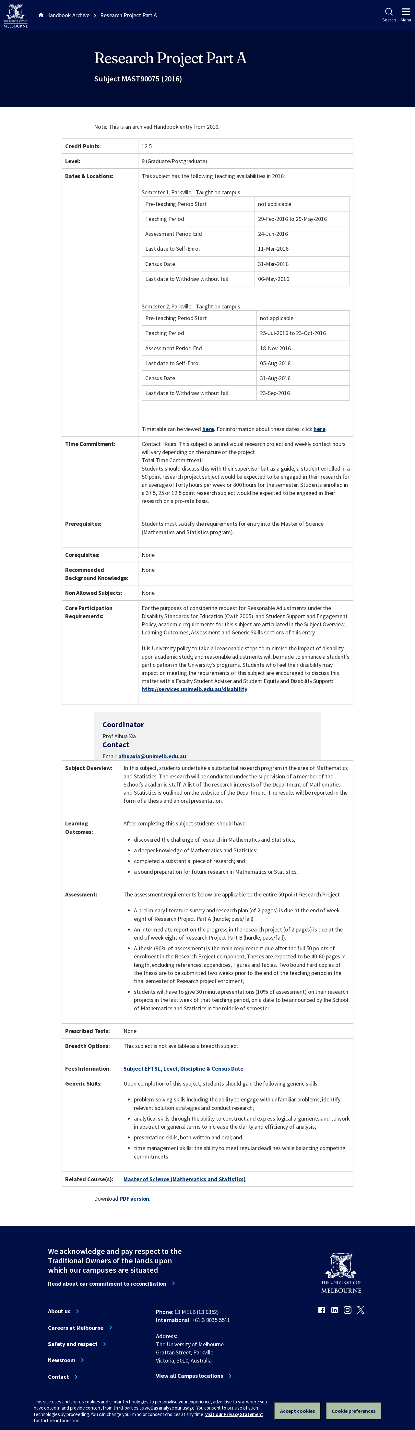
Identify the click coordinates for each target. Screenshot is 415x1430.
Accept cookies (297, 1411)
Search (389, 15)
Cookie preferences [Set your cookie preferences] (353, 1411)
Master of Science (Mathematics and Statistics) (185, 1179)
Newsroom (61, 1360)
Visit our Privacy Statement (234, 1414)
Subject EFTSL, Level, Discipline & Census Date (183, 1068)
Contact (58, 1376)
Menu (406, 15)
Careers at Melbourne (75, 1327)
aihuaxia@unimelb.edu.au (152, 756)
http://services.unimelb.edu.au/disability (194, 689)
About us (59, 1311)
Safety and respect (73, 1344)
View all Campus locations (189, 1375)
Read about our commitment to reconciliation (107, 1283)
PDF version (134, 1198)
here (208, 429)
